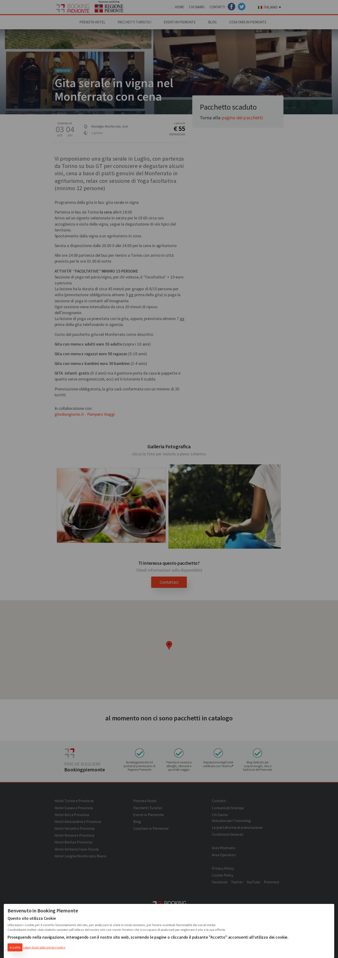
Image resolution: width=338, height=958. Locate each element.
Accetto (15, 947)
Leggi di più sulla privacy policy (44, 947)
